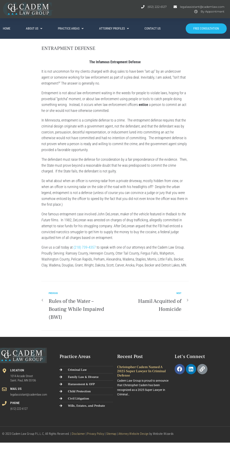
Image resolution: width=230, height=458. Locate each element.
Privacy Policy (95, 434)
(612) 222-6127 (19, 409)
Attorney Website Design (133, 434)
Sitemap (111, 434)
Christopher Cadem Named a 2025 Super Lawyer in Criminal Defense (141, 371)
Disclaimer (78, 434)
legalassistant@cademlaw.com (28, 394)
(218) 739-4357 (84, 247)
